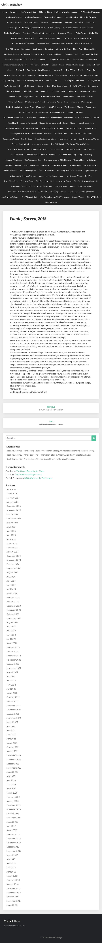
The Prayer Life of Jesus (20, 133)
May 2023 (11, 635)
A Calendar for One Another (33, 54)
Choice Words (78, 197)
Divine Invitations (63, 49)
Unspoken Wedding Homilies (85, 59)
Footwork (81, 96)
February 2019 (13, 834)
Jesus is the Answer (39, 144)
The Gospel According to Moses (28, 474)
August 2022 (12, 672)
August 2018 (12, 855)
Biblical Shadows (10, 170)
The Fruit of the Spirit (89, 54)
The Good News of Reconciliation (22, 192)
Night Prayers (17, 38)
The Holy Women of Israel (52, 128)
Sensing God (14, 28)
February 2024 (13, 597)
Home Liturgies (71, 17)
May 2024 (11, 585)
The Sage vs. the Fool (45, 181)
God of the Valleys (77, 86)
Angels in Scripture (28, 170)
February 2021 (13, 747)
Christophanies (86, 28)
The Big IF (20, 70)
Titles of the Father (88, 91)
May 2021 (11, 734)
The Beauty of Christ (67, 139)
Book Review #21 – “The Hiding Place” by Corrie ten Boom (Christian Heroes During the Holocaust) (50, 450)
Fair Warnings (31, 38)
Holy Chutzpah (29, 86)
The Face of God (13, 91)
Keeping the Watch (11, 139)
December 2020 (14, 755)
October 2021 (13, 714)
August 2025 (12, 522)
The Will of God (57, 144)
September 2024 (14, 568)
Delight (81, 70)
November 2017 (14, 892)
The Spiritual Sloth (85, 186)
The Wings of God (29, 197)
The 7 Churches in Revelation (18, 49)
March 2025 (12, 543)
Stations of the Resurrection (66, 12)
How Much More (26, 112)
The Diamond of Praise (73, 107)
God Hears (31, 70)
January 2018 (13, 884)
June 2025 (11, 531)
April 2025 (11, 539)
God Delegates (55, 107)
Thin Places (44, 118)
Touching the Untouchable (74, 80)
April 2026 (11, 489)
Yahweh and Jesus (45, 75)
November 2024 (14, 560)
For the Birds (26, 139)
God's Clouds (88, 149)
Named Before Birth (82, 38)
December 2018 (14, 838)
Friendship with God (20, 144)
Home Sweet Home (86, 123)
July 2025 (11, 527)
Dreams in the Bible (75, 112)
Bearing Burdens (57, 112)
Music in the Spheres (10, 197)
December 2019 (14, 805)
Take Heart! (13, 123)
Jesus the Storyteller (13, 59)
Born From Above (71, 102)
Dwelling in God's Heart (35, 102)
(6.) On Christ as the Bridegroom (38, 478)
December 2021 (14, 705)
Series (12, 12)
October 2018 (13, 847)
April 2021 (11, 738)
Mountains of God (59, 86)
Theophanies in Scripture (45, 139)
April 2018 (11, 872)
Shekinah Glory (61, 133)
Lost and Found (56, 149)
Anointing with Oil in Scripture (69, 170)
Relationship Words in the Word (79, 176)
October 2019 (13, 813)
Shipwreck (68, 118)
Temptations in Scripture (12, 65)
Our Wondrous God (33, 160)
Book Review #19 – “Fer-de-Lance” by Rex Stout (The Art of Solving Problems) (41, 459)
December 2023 (14, 606)
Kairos (90, 96)
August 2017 (12, 905)
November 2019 (14, 809)
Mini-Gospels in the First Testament (55, 197)
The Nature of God (28, 12)
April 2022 (11, 689)
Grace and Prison (55, 102)
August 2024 (12, 572)
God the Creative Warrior (88, 139)
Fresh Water (56, 118)
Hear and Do (58, 70)
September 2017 (14, 901)
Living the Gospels (88, 17)
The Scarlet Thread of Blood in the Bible (19, 118)
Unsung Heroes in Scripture (84, 160)
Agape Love (91, 107)
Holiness (68, 22)
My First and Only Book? (42, 133)
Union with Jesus (15, 102)
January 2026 (13, 502)
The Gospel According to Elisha (30, 471)
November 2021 (14, 709)
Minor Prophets (32, 65)
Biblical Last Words (12, 33)
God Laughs (93, 86)
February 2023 (13, 647)
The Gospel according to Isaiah (81, 192)
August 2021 (12, 722)
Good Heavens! (16, 155)
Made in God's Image (75, 65)
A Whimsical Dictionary (90, 12)
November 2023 (14, 610)
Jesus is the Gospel (28, 123)
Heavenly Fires (90, 49)
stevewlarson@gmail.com (14, 925)
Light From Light (91, 170)
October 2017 (13, 896)
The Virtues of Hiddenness (81, 133)
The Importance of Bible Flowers (57, 160)
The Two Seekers (72, 149)
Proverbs (44, 22)
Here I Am (77, 49)
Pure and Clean (27, 181)
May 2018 (11, 867)
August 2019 (12, 822)
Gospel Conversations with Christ (53, 123)
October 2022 (13, 664)
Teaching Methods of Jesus (43, 33)
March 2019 (12, 830)
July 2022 (11, 676)
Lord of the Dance (64, 181)
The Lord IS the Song (67, 155)
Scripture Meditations (53, 17)
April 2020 (11, 788)
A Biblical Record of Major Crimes (52, 192)
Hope (72, 186)
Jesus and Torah (93, 65)
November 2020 (14, 759)
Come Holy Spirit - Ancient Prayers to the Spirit (27, 149)
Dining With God (94, 197)
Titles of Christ (43, 43)
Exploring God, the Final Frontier (83, 165)
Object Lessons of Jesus (62, 43)
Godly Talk (93, 33)
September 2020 (14, 768)
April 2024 (11, 589)
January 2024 (13, 601)
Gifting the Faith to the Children (23, 176)
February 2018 (13, 880)
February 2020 (13, 797)
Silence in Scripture (46, 170)
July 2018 (11, 859)
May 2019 (11, 826)
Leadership (90, 22)
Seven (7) (91, 70)
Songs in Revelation (83, 43)
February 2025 (13, 547)
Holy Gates (72, 91)
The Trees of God (53, 80)
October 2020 (13, 763)
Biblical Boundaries (14, 107)
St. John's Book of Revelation (40, 186)
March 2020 (12, 793)
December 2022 (14, 655)
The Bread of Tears (60, 165)
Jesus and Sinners (70, 28)
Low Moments (44, 70)
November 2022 (14, 660)
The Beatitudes (31, 22)
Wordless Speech (11, 54)
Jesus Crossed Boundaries (35, 107)
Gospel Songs (56, 22)
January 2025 (13, 552)
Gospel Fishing (8, 80)
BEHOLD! (45, 65)
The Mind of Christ (74, 128)
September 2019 (14, 817)
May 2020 (11, 784)
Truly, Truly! (27, 91)
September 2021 (14, 718)
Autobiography (54, 28)
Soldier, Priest (68, 96)
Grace (72, 123)
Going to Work (61, 186)
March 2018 (12, 876)
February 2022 (13, 697)
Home (4, 12)
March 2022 (12, 693)
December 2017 (14, 888)
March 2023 (12, 643)
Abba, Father (81, 33)
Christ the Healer (54, 54)
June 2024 (11, 581)
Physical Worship (31, 96)
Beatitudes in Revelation (43, 49)
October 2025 (13, 514)
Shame (10, 70)
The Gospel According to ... (36, 59)
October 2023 (13, 614)
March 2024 (12, 593)
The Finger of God (42, 91)
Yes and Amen (58, 65)
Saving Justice (44, 86)
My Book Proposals (13, 165)
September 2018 (14, 851)
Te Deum (68, 38)
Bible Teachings (45, 12)
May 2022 (11, 685)
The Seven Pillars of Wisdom (78, 144)
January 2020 (13, 801)
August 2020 (12, 772)
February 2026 (13, 498)
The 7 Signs (71, 70)
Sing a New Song (85, 155)
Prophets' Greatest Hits (60, 59)
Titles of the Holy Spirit (50, 96)
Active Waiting (41, 112)
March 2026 (12, 493)
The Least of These (17, 186)
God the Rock (61, 75)
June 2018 (11, 863)
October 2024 (13, 564)
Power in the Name (27, 75)
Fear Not (26, 33)
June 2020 (11, 780)
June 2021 (11, 730)
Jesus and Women (65, 33)
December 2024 (14, 556)
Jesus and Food (10, 75)
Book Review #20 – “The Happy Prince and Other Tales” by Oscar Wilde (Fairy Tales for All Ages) (49, 455)
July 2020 (11, 776)
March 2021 (12, 743)
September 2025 (14, 518)
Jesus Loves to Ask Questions (36, 165)
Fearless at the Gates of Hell (87, 118)
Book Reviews (51, 202)
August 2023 (12, 622)
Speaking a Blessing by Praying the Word (22, 128)
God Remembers (91, 75)
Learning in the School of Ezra (51, 176)
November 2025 (14, 510)
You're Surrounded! (12, 86)
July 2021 (11, 726)
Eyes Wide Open (11, 181)
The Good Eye (76, 75)
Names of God (15, 96)
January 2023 (13, 651)
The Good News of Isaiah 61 (86, 181)
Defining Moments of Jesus (33, 28)
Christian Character (14, 17)
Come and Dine (59, 91)
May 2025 (11, 535)
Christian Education (33, 17)
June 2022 (11, 680)
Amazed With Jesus (14, 160)
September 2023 (14, 618)
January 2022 (13, 701)
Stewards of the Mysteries (50, 38)
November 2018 (14, 842)
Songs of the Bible (14, 22)
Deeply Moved (94, 80)
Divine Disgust (87, 102)
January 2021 (13, 751)
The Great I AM (71, 54)
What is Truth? (90, 128)
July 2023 (11, 626)
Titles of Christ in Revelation (22, 43)
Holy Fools (79, 22)
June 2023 (11, 630)
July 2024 (11, 577)
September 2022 (14, 668)
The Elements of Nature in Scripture (41, 155)
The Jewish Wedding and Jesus (30, 80)
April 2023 (11, 639)
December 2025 (14, 506)
